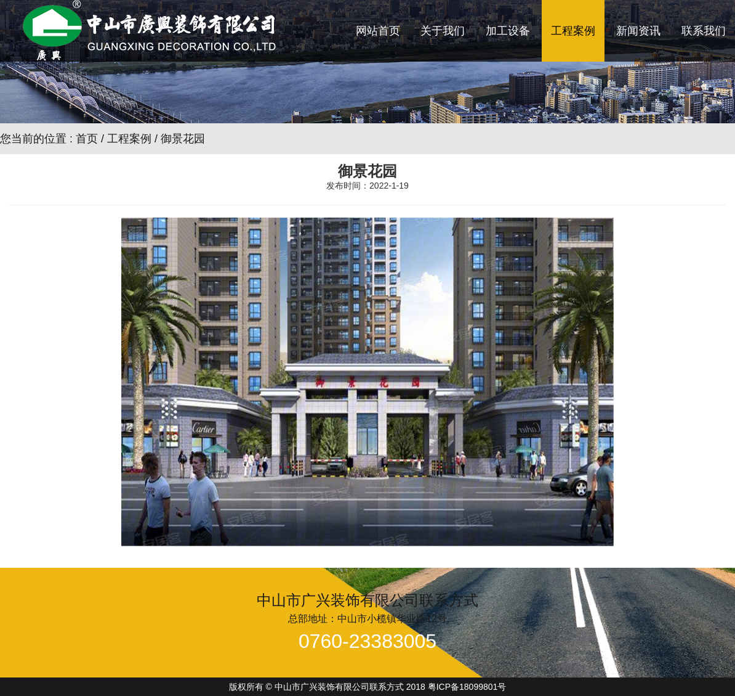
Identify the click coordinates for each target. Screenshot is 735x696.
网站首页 (378, 31)
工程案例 (573, 31)
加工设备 (508, 31)
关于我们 (442, 31)
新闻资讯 (638, 31)
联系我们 (703, 31)
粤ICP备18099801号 (467, 687)
